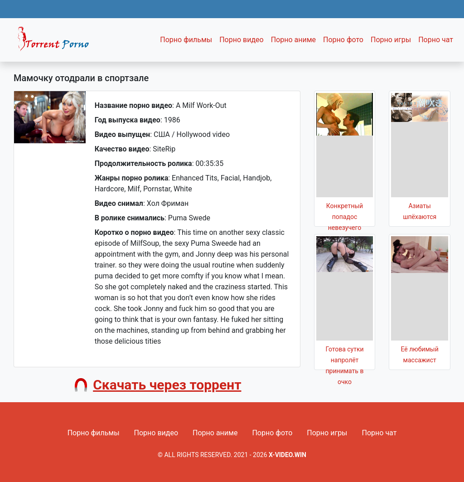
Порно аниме (293, 39)
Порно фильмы (186, 39)
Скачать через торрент (167, 385)
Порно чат (435, 39)
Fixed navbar (57, 42)
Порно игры (391, 39)
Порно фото (343, 39)
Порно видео (241, 39)
